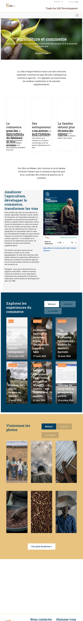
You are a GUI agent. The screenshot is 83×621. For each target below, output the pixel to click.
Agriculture (37, 322)
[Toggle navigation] (77, 15)
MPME (11, 322)
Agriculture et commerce (52, 248)
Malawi (52, 304)
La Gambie (53, 311)
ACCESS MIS (73, 2)
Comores (68, 304)
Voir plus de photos (40, 546)
